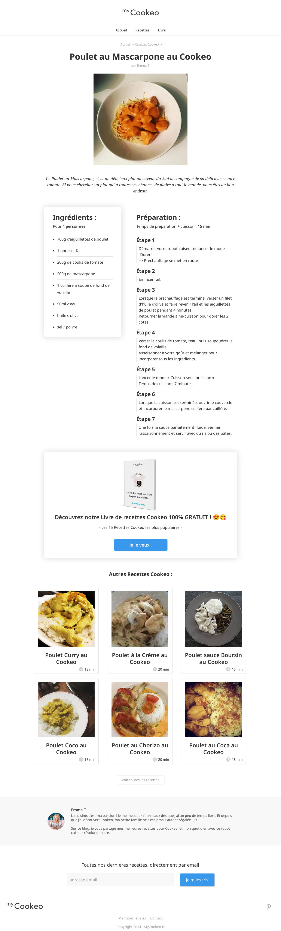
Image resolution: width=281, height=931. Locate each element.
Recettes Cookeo (147, 44)
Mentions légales (132, 918)
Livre (162, 30)
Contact (156, 918)
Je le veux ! (140, 545)
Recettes (142, 30)
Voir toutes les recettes (140, 779)
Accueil (121, 30)
